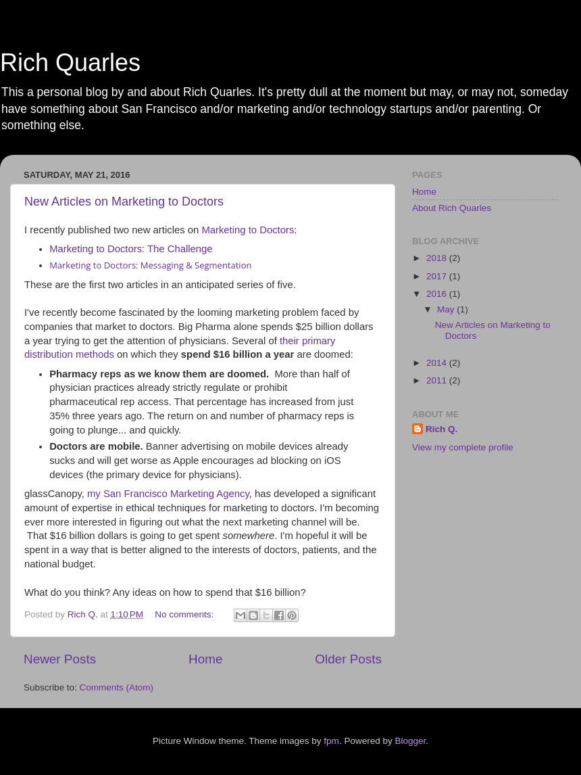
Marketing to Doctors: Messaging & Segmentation (150, 265)
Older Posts (348, 659)
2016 (437, 294)
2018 (437, 258)
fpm (331, 741)
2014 (437, 363)
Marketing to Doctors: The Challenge (130, 248)
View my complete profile (462, 447)
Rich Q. (441, 429)
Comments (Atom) (117, 687)
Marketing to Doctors (247, 230)
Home (205, 659)
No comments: (185, 614)
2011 (437, 380)
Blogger (410, 741)
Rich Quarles (70, 62)
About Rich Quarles (451, 208)
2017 (437, 276)
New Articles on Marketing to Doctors (124, 201)
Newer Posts (60, 659)
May (447, 309)
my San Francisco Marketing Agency (168, 493)
